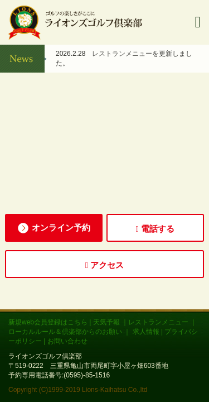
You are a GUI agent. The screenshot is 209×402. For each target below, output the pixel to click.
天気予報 (106, 322)
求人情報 (146, 332)
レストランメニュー (122, 54)
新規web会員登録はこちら (48, 322)
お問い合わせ (67, 341)
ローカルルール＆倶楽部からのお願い (66, 332)
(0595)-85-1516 (87, 375)
